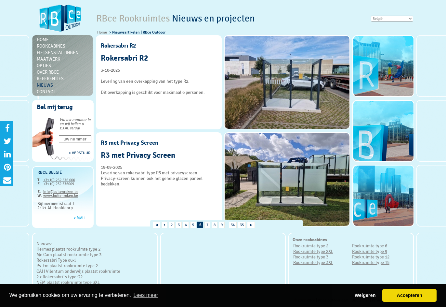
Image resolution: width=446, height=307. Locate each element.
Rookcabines (51, 46)
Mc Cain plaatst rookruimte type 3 (68, 254)
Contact (46, 91)
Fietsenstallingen (57, 52)
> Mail (79, 218)
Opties (44, 65)
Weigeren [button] (365, 295)
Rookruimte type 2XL (313, 251)
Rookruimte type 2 (310, 245)
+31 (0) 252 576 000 (59, 180)
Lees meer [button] (146, 295)
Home (102, 32)
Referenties (50, 78)
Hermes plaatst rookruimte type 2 (68, 249)
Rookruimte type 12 (370, 256)
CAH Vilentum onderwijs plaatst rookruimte (78, 271)
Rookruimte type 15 (370, 262)
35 (242, 225)
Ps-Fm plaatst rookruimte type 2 (67, 265)
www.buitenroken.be (60, 195)
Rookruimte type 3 (310, 256)
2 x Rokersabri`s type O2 (59, 276)
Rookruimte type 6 (369, 245)
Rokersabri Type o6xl (56, 260)
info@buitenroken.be (60, 191)
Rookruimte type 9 (369, 251)
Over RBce (48, 72)
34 (233, 225)
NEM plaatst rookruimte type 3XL (68, 282)
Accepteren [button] (409, 295)
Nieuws (45, 85)
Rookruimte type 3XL (313, 262)
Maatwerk (48, 59)
